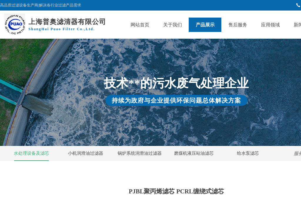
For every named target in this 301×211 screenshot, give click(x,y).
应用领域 (270, 24)
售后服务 (237, 24)
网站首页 (140, 24)
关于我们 (172, 24)
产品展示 (205, 24)
